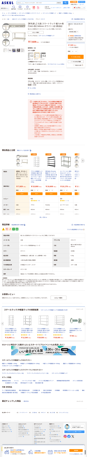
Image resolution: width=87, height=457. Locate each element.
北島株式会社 (77, 35)
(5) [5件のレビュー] (45, 335)
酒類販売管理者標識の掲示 (39, 439)
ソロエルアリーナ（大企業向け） (55, 428)
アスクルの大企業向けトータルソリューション (55, 440)
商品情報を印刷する (78, 19)
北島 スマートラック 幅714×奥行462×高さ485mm (13, 15)
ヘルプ (82, 4)
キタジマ (43, 19)
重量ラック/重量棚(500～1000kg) (72, 363)
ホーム (3, 13)
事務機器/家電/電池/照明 (63, 380)
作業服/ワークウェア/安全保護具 (29, 392)
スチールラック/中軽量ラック (49, 13)
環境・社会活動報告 (23, 429)
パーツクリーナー (24, 412)
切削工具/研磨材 (47, 390)
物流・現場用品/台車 (24, 390)
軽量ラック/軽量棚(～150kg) (65, 13)
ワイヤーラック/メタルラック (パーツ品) (38, 373)
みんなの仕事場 (53, 434)
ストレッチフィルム (63, 412)
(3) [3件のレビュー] (29, 335)
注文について (5, 426)
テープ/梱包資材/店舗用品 (9, 390)
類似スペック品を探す (24, 150)
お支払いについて (6, 429)
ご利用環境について (39, 431)
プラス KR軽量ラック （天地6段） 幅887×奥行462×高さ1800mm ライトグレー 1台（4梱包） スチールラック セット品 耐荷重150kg (36, 177)
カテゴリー (4, 8)
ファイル (16, 380)
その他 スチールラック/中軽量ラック (12, 365)
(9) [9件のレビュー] (39, 200)
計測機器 (57, 390)
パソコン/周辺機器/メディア (46, 380)
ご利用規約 (37, 427)
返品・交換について (7, 431)
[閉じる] (85, 445)
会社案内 (21, 426)
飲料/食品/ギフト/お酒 (26, 383)
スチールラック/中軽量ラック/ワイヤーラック (29, 13)
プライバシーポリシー (39, 429)
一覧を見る (26, 401)
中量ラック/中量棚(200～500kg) (51, 363)
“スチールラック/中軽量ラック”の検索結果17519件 (54, 310)
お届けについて (6, 427)
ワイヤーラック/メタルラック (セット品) (13, 373)
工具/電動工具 (36, 390)
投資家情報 (21, 427)
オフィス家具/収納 (12, 13)
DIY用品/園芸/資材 (46, 392)
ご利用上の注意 (38, 433)
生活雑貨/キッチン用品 (11, 383)
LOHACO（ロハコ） (54, 426)
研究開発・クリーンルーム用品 (71, 390)
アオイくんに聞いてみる (74, 431)
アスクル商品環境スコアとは (76, 229)
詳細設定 (59, 2)
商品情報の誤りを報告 (18, 225)
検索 (65, 2)
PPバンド (43, 412)
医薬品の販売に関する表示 (39, 442)
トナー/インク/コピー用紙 (29, 380)
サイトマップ (37, 426)
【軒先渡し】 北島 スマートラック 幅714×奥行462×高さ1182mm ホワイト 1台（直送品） (80, 175)
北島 (8, 19)
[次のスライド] (84, 323)
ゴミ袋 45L (34, 412)
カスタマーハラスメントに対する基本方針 (24, 432)
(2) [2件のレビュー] (61, 335)
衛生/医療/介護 (39, 383)
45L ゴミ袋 (52, 412)
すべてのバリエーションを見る (56, 64)
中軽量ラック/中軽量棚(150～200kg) (30, 363)
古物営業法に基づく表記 (39, 436)
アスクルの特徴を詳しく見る (76, 454)
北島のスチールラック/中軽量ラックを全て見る (23, 19)
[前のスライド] (2, 323)
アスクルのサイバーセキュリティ (24, 435)
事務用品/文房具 (6, 380)
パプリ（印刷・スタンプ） (54, 432)
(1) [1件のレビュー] (68, 200)
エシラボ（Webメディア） (55, 437)
